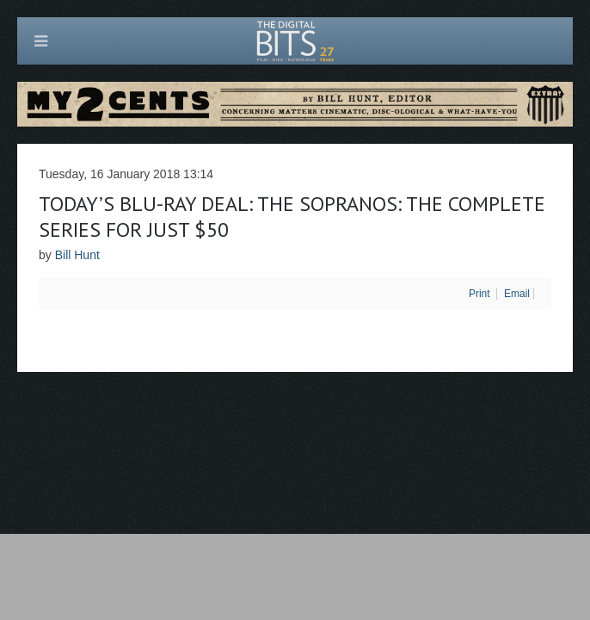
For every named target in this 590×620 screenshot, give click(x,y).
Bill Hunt (77, 255)
